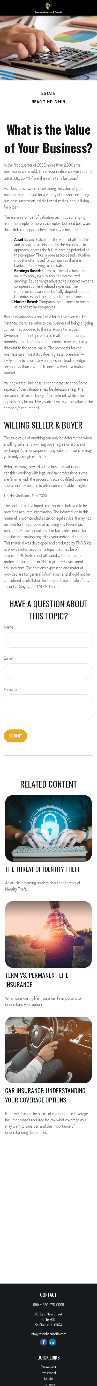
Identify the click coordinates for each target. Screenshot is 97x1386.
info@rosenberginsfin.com (48, 1334)
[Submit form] (15, 735)
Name (8, 627)
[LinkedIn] (52, 1342)
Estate (48, 1378)
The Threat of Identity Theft (42, 868)
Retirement (48, 1367)
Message (10, 689)
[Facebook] (43, 1342)
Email (8, 658)
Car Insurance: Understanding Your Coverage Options (45, 1095)
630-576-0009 (53, 1304)
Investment (48, 1372)
